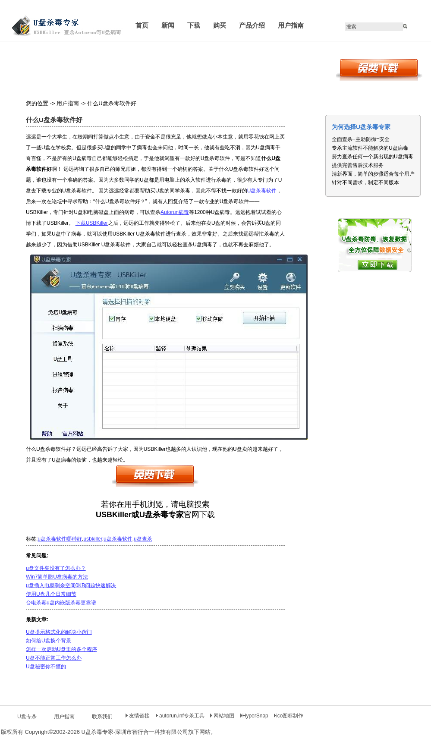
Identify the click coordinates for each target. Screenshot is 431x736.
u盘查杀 (143, 539)
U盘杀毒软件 (262, 191)
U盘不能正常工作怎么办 (54, 658)
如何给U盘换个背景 (48, 641)
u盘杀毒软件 (118, 539)
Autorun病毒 (174, 212)
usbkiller (92, 539)
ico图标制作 (288, 716)
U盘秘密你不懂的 (46, 667)
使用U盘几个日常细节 (51, 594)
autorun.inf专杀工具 (181, 716)
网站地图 (223, 716)
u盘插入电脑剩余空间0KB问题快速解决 (71, 585)
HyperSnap (254, 716)
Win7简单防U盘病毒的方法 (57, 577)
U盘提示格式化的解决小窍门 (59, 632)
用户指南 (68, 103)
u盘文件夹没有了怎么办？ (56, 568)
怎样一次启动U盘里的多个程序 (61, 649)
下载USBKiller (92, 223)
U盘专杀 (27, 717)
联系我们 (102, 717)
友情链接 (138, 716)
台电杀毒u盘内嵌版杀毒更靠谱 (61, 603)
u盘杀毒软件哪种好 (60, 539)
